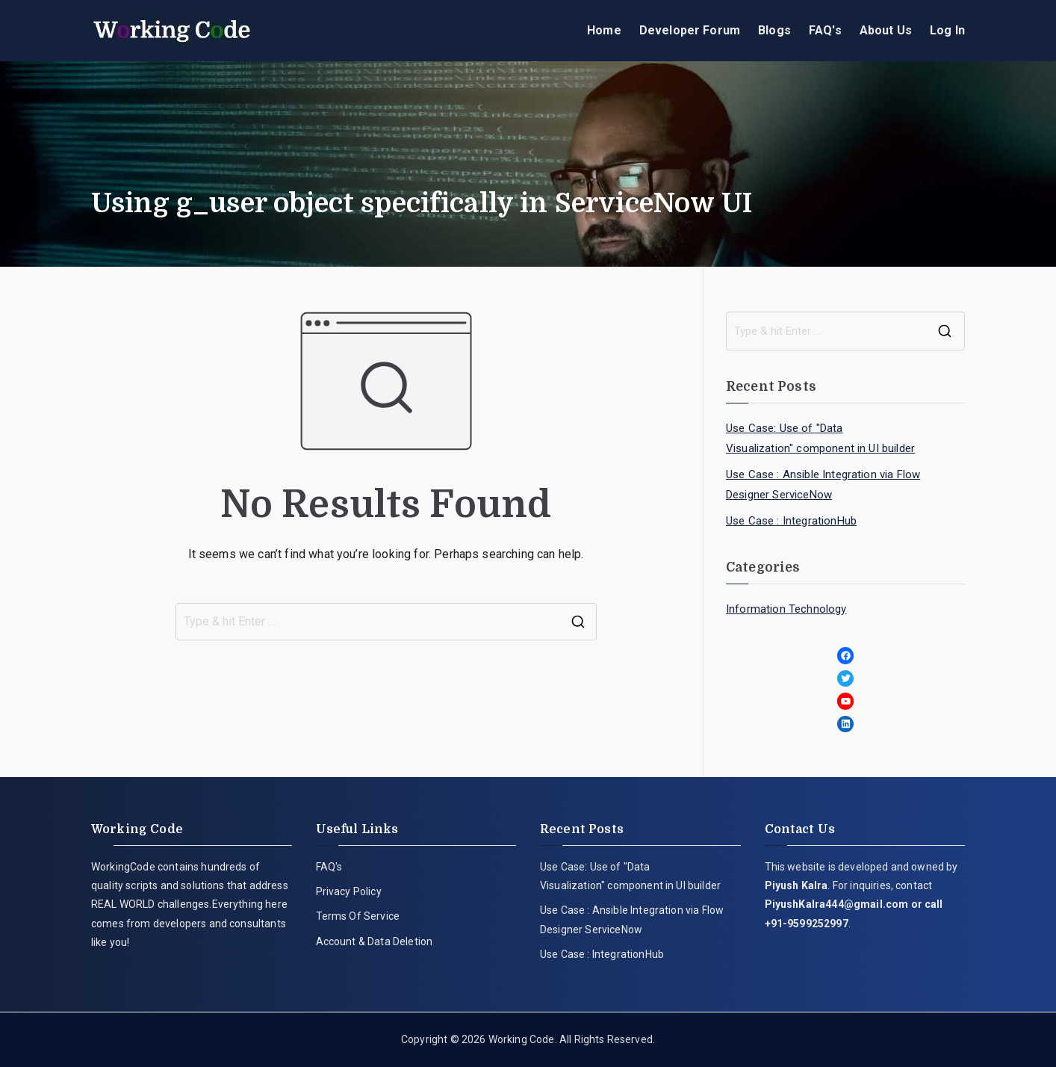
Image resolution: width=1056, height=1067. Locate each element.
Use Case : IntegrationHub (791, 521)
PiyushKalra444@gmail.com (837, 904)
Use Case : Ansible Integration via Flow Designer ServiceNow (823, 484)
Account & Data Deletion (374, 941)
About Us (886, 30)
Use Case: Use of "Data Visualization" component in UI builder (820, 438)
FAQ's (825, 30)
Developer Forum (689, 30)
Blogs (774, 30)
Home (604, 30)
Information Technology (786, 609)
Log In (947, 30)
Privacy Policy (349, 891)
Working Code (521, 1039)
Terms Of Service (358, 916)
